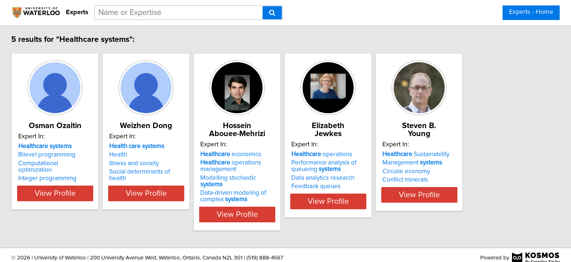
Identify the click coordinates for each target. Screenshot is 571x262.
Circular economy (480, 171)
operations (377, 154)
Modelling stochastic (277, 178)
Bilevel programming (47, 162)
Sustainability (489, 154)
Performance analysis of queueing (379, 165)
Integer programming (48, 179)
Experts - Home (531, 12)
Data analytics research (378, 178)
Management (486, 162)
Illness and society (153, 171)
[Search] (272, 12)
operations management (268, 165)
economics (268, 154)
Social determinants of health (168, 179)
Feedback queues (371, 186)
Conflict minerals (479, 179)
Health (137, 162)
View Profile (65, 208)
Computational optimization (56, 171)
